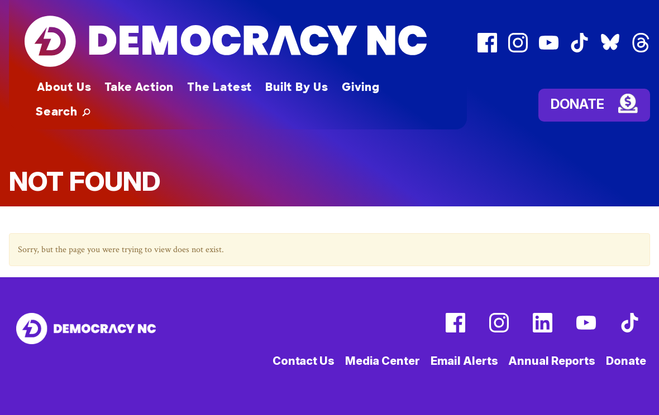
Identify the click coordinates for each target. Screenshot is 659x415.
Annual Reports (551, 361)
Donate (577, 103)
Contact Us (304, 361)
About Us (64, 87)
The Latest (219, 87)
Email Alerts (464, 361)
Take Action (139, 87)
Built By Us (296, 87)
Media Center (382, 361)
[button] (63, 111)
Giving (361, 87)
